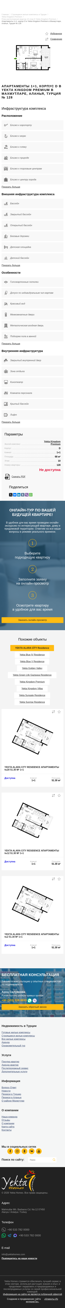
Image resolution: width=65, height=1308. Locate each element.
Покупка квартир (10, 1061)
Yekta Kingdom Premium (12, 17)
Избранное (56, 33)
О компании (8, 1123)
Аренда (6, 1042)
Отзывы (6, 1120)
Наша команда (9, 1117)
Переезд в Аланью (11, 1097)
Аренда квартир (10, 1065)
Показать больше (11, 187)
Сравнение (56, 39)
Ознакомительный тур (13, 1045)
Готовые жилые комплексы (16, 1032)
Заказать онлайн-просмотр (32, 620)
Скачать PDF (18, 476)
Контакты (6, 1130)
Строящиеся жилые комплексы (18, 1036)
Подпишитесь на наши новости (19, 1258)
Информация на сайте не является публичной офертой (32, 1294)
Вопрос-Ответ (9, 1087)
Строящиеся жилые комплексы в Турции (28, 14)
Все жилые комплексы (13, 1039)
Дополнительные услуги (14, 1071)
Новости (6, 1091)
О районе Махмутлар (13, 1101)
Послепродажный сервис (15, 1068)
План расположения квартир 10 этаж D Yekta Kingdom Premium (29, 19)
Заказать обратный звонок (32, 1007)
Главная (5, 14)
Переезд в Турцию (11, 1094)
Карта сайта (8, 1126)
